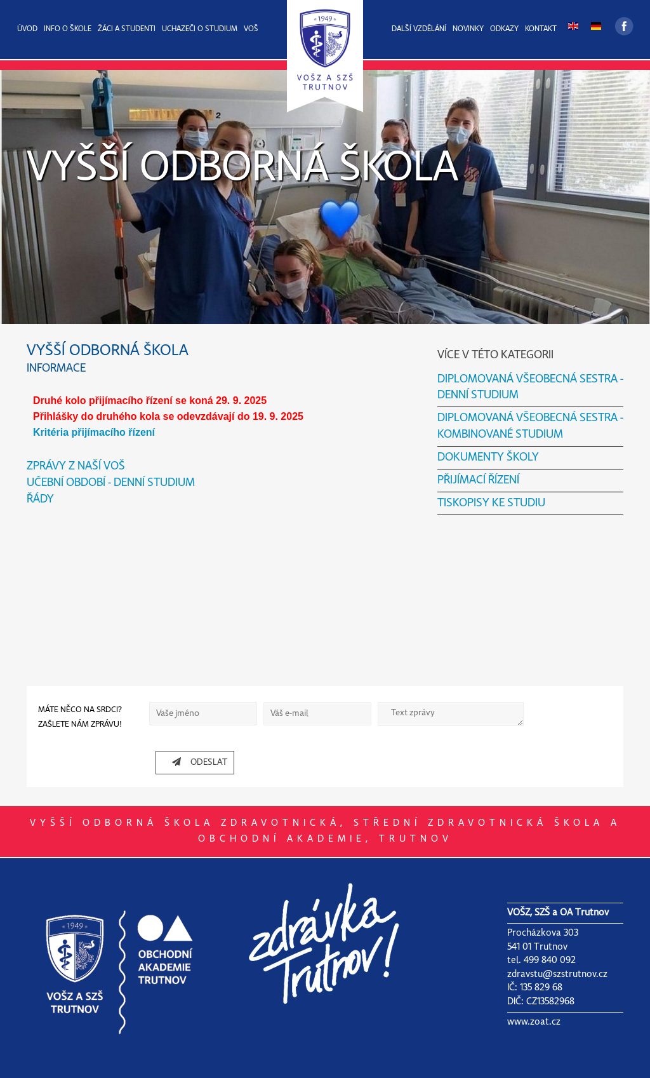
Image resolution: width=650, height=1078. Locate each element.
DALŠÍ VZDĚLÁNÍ (419, 29)
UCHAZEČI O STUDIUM (199, 29)
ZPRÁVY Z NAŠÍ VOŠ (76, 466)
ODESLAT (194, 762)
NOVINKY (468, 29)
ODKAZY (504, 29)
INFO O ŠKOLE (67, 29)
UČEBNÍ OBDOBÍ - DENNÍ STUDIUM (111, 483)
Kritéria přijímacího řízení (94, 432)
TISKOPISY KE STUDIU (491, 503)
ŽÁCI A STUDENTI (127, 29)
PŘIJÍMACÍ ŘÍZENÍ (478, 480)
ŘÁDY (40, 499)
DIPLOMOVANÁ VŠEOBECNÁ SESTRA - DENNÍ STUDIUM (530, 387)
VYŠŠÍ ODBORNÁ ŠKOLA (242, 169)
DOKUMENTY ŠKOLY (488, 457)
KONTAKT (541, 29)
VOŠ (251, 29)
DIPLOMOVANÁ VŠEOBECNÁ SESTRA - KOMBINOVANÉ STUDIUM (530, 426)
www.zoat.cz (533, 1022)
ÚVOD (27, 29)
